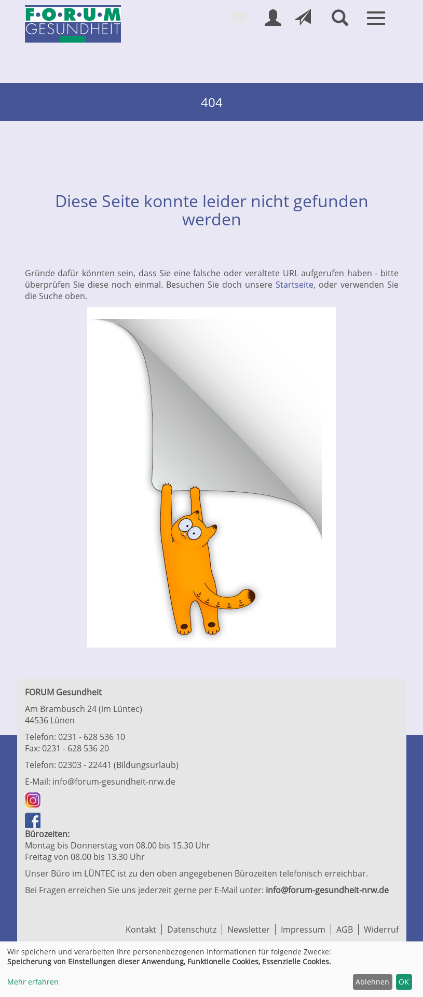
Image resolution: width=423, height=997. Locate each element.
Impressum (303, 929)
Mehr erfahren (33, 982)
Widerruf (381, 929)
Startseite (294, 284)
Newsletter (248, 929)
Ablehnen (372, 982)
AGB (344, 929)
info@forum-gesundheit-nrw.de (113, 781)
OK (404, 982)
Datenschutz (191, 929)
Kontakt (141, 929)
